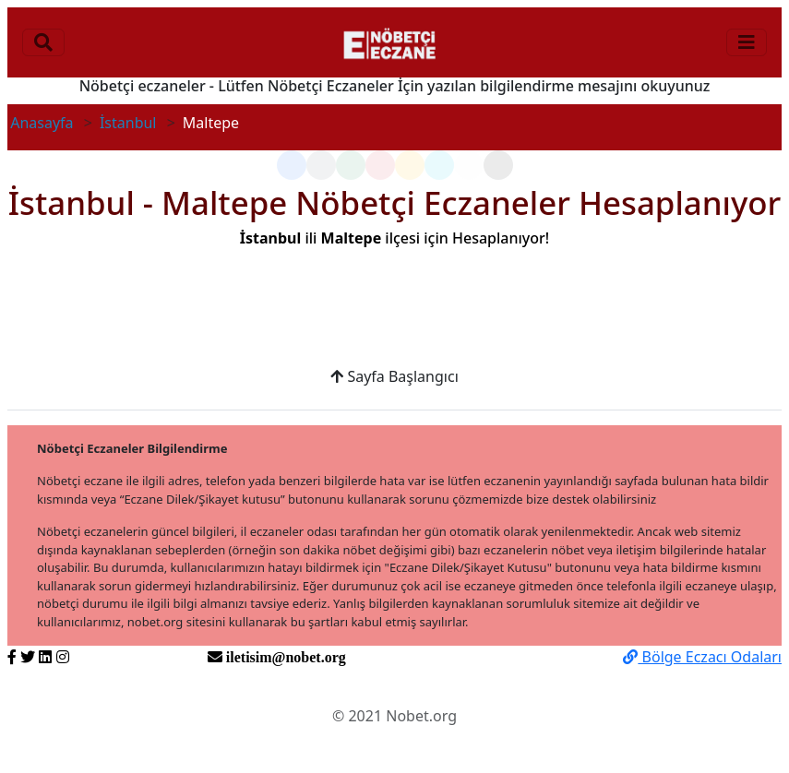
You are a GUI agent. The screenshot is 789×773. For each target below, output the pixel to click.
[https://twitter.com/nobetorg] (27, 657)
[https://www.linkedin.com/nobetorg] (45, 657)
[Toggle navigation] (43, 42)
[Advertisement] (395, 318)
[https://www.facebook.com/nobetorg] (12, 657)
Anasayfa (41, 123)
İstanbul (128, 123)
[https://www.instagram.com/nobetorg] (62, 657)
